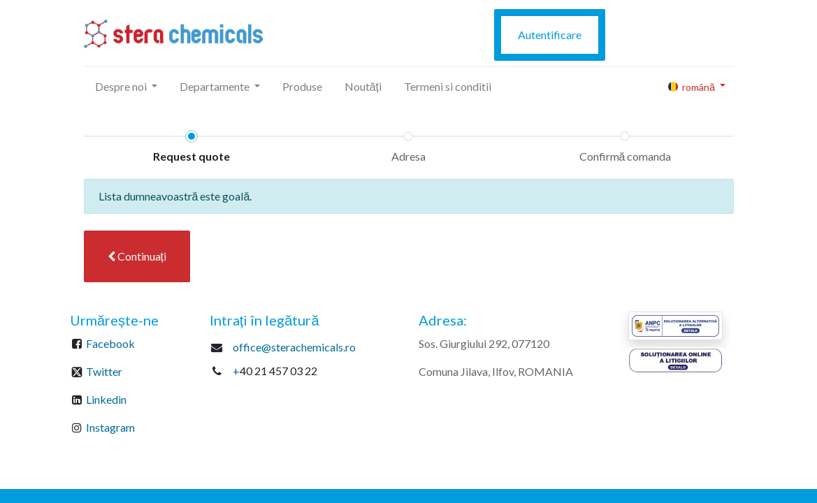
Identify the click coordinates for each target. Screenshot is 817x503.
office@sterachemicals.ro (294, 346)
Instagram (110, 427)
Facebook (110, 343)
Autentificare (549, 34)
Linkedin (106, 399)
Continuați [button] (137, 256)
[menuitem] (302, 87)
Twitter (104, 371)
